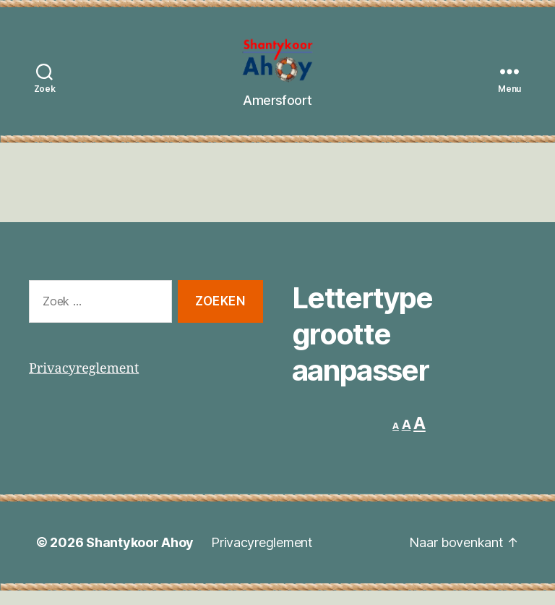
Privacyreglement (84, 383)
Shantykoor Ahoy (140, 556)
